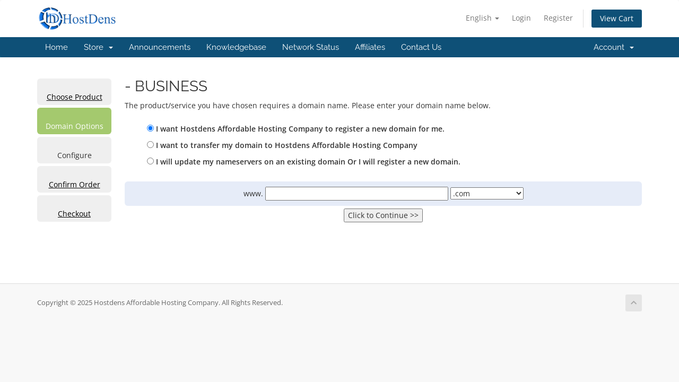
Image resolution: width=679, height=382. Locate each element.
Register (558, 18)
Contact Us (421, 47)
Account (614, 47)
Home (56, 47)
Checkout (74, 214)
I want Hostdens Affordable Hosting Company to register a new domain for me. (296, 129)
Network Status (310, 47)
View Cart (616, 18)
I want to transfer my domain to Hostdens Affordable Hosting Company (282, 145)
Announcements (159, 47)
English (482, 18)
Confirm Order (74, 184)
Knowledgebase (236, 47)
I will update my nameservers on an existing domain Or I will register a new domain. (303, 162)
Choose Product (74, 97)
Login (521, 18)
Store (98, 47)
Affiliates (370, 47)
